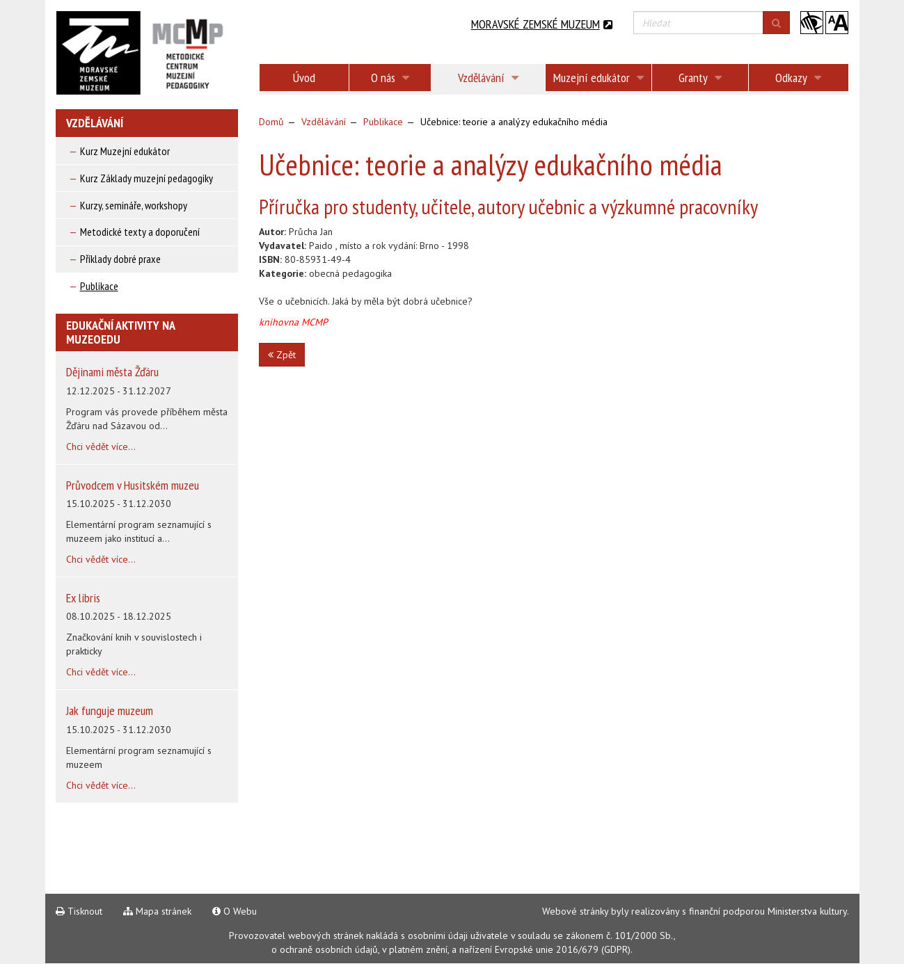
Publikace (99, 286)
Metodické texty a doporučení (140, 232)
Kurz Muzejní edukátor (125, 151)
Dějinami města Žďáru (112, 372)
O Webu (234, 911)
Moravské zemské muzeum (541, 24)
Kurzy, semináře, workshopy (133, 205)
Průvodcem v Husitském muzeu (132, 485)
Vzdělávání (488, 78)
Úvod (304, 78)
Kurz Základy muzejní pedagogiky (146, 178)
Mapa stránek (157, 911)
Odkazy (798, 78)
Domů (271, 121)
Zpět (282, 354)
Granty (700, 78)
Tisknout (79, 911)
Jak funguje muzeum (109, 710)
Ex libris (83, 598)
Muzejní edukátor (598, 78)
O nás (390, 78)
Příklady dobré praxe (120, 259)
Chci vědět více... (101, 446)
